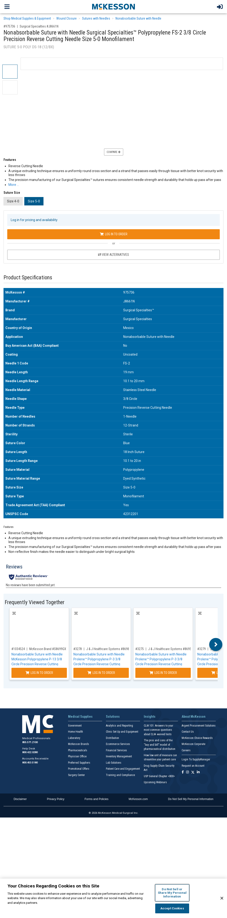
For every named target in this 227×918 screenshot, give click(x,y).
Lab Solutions (113, 762)
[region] (113, 898)
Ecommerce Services (118, 744)
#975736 (9, 26)
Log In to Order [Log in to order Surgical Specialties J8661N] (113, 234)
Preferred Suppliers (79, 762)
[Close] (222, 898)
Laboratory (74, 738)
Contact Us (188, 731)
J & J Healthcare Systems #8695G (170, 649)
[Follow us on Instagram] (187, 772)
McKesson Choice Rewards (197, 738)
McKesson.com (138, 799)
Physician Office (77, 756)
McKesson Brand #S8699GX (47, 649)
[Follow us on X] (193, 772)
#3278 (77, 649)
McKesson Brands (78, 744)
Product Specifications (28, 278)
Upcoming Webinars (155, 782)
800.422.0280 (30, 752)
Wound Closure (66, 18)
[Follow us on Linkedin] (198, 772)
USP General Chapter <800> (159, 776)
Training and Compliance (120, 775)
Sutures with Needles (96, 18)
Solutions (113, 716)
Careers (186, 750)
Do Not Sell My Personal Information (190, 799)
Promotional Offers (78, 768)
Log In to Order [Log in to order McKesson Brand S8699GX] (39, 673)
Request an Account (193, 765)
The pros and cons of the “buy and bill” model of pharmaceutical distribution (159, 745)
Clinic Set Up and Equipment (122, 731)
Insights (149, 716)
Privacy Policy (56, 799)
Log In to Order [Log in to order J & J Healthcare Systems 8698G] (101, 673)
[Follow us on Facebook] (183, 772)
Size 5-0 (34, 201)
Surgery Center (76, 775)
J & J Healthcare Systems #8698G (108, 649)
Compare (114, 152)
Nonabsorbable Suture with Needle (138, 18)
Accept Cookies (172, 908)
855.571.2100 (30, 742)
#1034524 (18, 649)
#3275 (139, 649)
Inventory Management (119, 756)
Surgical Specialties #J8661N (39, 26)
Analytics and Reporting (119, 725)
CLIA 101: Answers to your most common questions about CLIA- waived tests (158, 730)
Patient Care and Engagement (123, 768)
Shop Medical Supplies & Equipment (27, 18)
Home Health (75, 731)
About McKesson (193, 716)
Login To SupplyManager (196, 759)
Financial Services (116, 750)
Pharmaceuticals (77, 750)
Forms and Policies (96, 799)
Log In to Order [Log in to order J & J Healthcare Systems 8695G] (163, 673)
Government (75, 725)
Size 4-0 (13, 201)
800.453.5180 (30, 762)
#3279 (201, 649)
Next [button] (216, 644)
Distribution (112, 738)
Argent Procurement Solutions (199, 725)
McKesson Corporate (193, 744)
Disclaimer (20, 799)
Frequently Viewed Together (35, 602)
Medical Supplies (80, 716)
